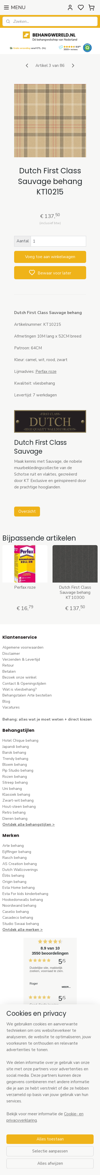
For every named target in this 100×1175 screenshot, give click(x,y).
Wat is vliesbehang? (19, 689)
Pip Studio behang (17, 770)
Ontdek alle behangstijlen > (28, 824)
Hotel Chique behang (20, 740)
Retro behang (14, 812)
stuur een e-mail (16, 1099)
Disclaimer (11, 653)
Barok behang (14, 752)
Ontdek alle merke (19, 929)
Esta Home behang (18, 887)
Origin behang (14, 881)
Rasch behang (14, 857)
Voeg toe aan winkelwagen (50, 256)
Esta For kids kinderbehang (25, 893)
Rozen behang (14, 776)
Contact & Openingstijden (24, 683)
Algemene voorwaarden (22, 647)
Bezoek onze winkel (19, 677)
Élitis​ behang (13, 875)
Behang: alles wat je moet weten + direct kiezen (47, 719)
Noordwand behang (19, 905)
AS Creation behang (19, 863)
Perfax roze (25, 587)
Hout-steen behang (19, 806)
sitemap (74, 1165)
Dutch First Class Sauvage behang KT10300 (75, 592)
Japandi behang (15, 746)
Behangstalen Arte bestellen (27, 695)
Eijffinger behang (16, 851)
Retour (8, 665)
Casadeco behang (17, 917)
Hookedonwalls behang (22, 899)
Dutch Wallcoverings (20, 869)
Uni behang (12, 788)
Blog (6, 701)
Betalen (9, 671)
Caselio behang (15, 911)
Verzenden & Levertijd (21, 659)
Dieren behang (14, 818)
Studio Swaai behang (20, 923)
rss (83, 1165)
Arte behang (13, 845)
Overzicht (27, 511)
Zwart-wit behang (18, 800)
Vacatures (11, 707)
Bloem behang (14, 764)
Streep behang (15, 782)
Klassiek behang (16, 794)
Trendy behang (15, 758)
